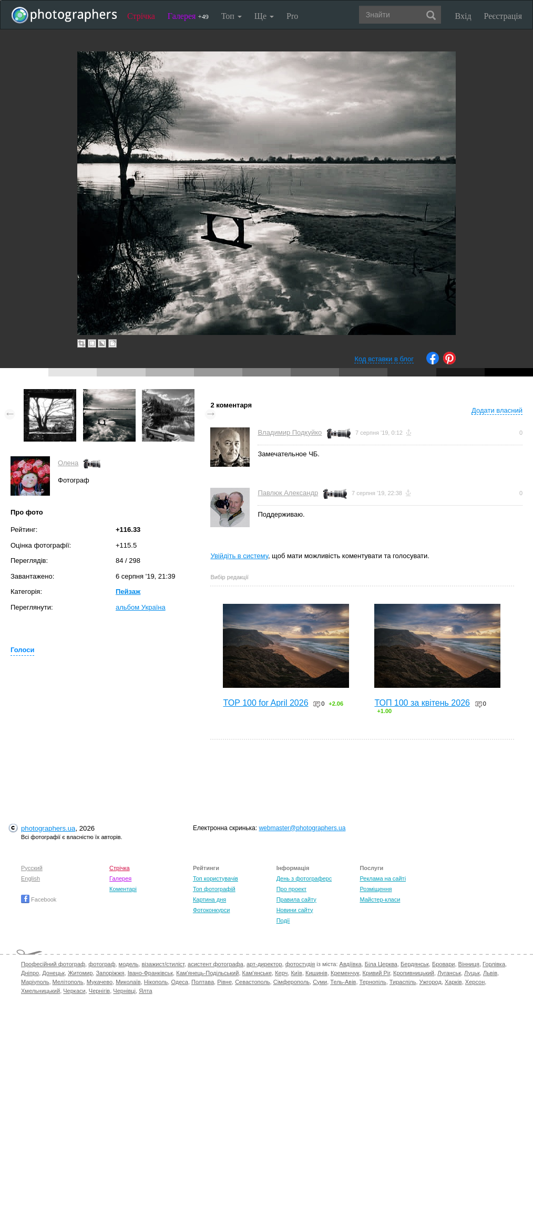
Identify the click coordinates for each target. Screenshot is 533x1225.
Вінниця (468, 964)
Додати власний (497, 410)
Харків (453, 982)
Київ (296, 973)
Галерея (188, 16)
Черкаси (74, 991)
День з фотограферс (304, 878)
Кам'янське (257, 973)
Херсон (475, 982)
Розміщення (376, 889)
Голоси (22, 650)
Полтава (202, 982)
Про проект (291, 889)
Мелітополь (68, 982)
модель (129, 964)
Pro (292, 16)
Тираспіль (403, 982)
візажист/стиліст (162, 964)
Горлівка (494, 964)
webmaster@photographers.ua (302, 828)
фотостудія (300, 964)
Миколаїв (128, 982)
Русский (32, 868)
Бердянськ (415, 964)
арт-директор (264, 964)
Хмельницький (40, 991)
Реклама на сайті (383, 878)
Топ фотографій (214, 889)
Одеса (179, 982)
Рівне (224, 982)
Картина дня (209, 899)
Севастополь (252, 982)
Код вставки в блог (384, 359)
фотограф (101, 964)
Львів (490, 973)
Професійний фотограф (53, 964)
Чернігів (99, 991)
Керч (281, 973)
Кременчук (345, 973)
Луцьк (472, 973)
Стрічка (141, 16)
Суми (320, 982)
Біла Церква (381, 964)
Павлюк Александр (288, 493)
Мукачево (99, 982)
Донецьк (53, 973)
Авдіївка (351, 964)
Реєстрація (503, 16)
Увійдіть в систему (239, 556)
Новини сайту (294, 910)
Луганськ (449, 973)
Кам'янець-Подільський (207, 973)
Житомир (80, 973)
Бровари (443, 964)
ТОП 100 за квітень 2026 (422, 702)
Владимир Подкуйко (290, 432)
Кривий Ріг (376, 973)
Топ (231, 16)
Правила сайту (296, 899)
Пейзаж (128, 591)
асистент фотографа (215, 964)
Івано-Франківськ (150, 973)
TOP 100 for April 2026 (265, 702)
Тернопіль (373, 982)
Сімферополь (291, 982)
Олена (68, 463)
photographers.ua (48, 828)
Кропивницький (413, 973)
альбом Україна (141, 607)
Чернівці (124, 991)
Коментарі (123, 889)
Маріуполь (35, 982)
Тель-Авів (343, 982)
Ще (264, 16)
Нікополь (156, 982)
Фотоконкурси (211, 910)
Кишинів (316, 973)
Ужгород (430, 982)
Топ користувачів (215, 878)
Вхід (463, 16)
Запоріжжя (110, 973)
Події (283, 920)
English (30, 878)
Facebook (38, 899)
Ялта (145, 991)
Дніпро (30, 973)
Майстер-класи (380, 899)
